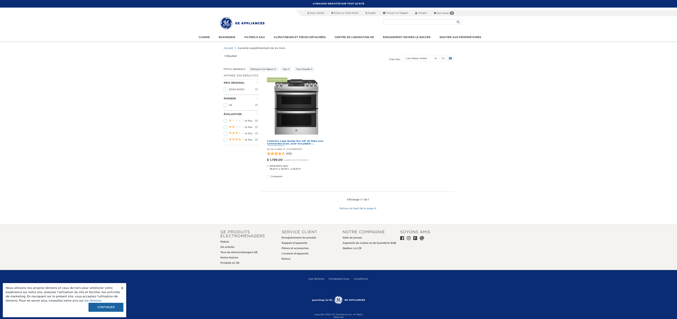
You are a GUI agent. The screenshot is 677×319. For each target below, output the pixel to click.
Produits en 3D (230, 262)
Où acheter (227, 247)
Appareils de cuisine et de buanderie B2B (369, 242)
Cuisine (204, 37)
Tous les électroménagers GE (239, 252)
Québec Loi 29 (352, 248)
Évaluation (241, 114)
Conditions (361, 278)
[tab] (241, 87)
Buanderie (227, 37)
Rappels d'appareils (294, 242)
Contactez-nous (339, 278)
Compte (421, 13)
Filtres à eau (254, 37)
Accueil (228, 48)
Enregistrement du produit (299, 237)
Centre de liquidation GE (354, 37)
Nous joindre (316, 13)
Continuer (106, 307)
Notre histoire (229, 257)
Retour (286, 258)
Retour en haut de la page (358, 208)
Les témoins (316, 278)
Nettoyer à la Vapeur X (263, 69)
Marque (241, 98)
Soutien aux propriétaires (460, 37)
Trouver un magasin (395, 13)
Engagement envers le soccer (407, 37)
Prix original (241, 82)
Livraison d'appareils (295, 253)
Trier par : (395, 59)
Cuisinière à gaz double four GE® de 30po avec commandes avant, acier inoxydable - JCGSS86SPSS (295, 143)
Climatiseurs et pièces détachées (300, 37)
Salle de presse (352, 237)
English (370, 13)
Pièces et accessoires (295, 248)
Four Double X (304, 69)
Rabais (224, 241)
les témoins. (93, 300)
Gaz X (286, 69)
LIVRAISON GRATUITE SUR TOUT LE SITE (338, 3)
